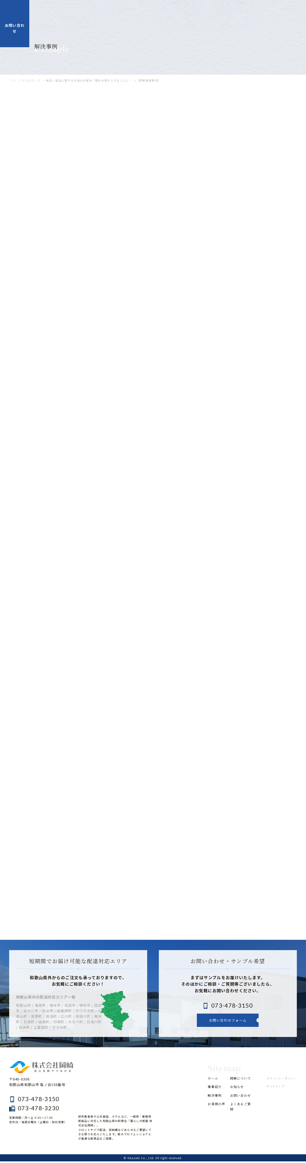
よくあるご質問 (239, 1120)
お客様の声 (188, 11)
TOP (12, 82)
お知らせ (248, 11)
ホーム (113, 11)
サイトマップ (275, 1088)
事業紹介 (136, 11)
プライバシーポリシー (281, 1080)
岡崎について (220, 11)
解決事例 (161, 11)
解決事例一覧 (31, 82)
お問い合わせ (239, 1106)
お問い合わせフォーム (228, 1022)
